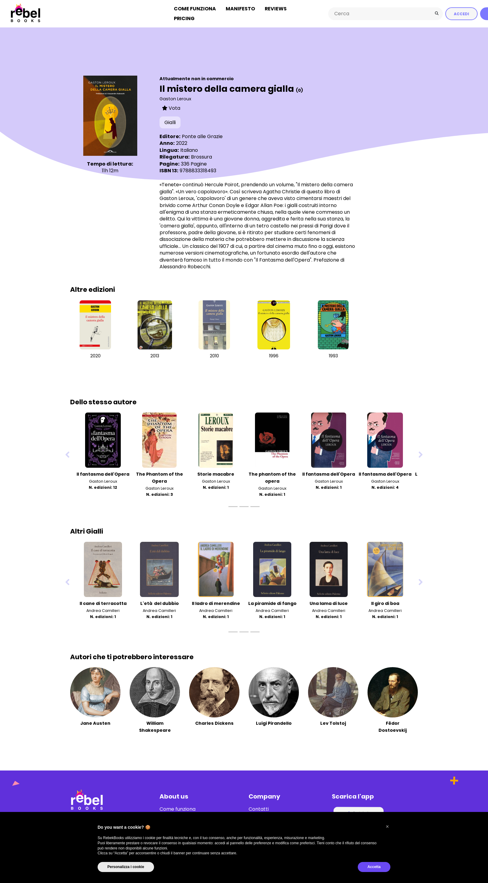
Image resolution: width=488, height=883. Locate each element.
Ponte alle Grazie (202, 136)
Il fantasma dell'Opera (103, 474)
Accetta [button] (374, 867)
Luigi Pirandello (274, 723)
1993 (333, 356)
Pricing (184, 18)
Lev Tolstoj (333, 723)
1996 (273, 356)
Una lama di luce (329, 603)
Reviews (276, 8)
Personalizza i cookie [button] (125, 867)
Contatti (259, 809)
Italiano (189, 150)
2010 (214, 356)
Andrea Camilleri (103, 610)
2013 (154, 356)
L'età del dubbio (159, 603)
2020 (95, 356)
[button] (387, 826)
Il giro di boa (385, 603)
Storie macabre (215, 474)
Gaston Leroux (175, 99)
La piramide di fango (272, 603)
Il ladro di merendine (216, 603)
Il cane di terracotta (103, 603)
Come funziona (195, 8)
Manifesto (240, 8)
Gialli (170, 122)
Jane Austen (95, 723)
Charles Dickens (214, 723)
